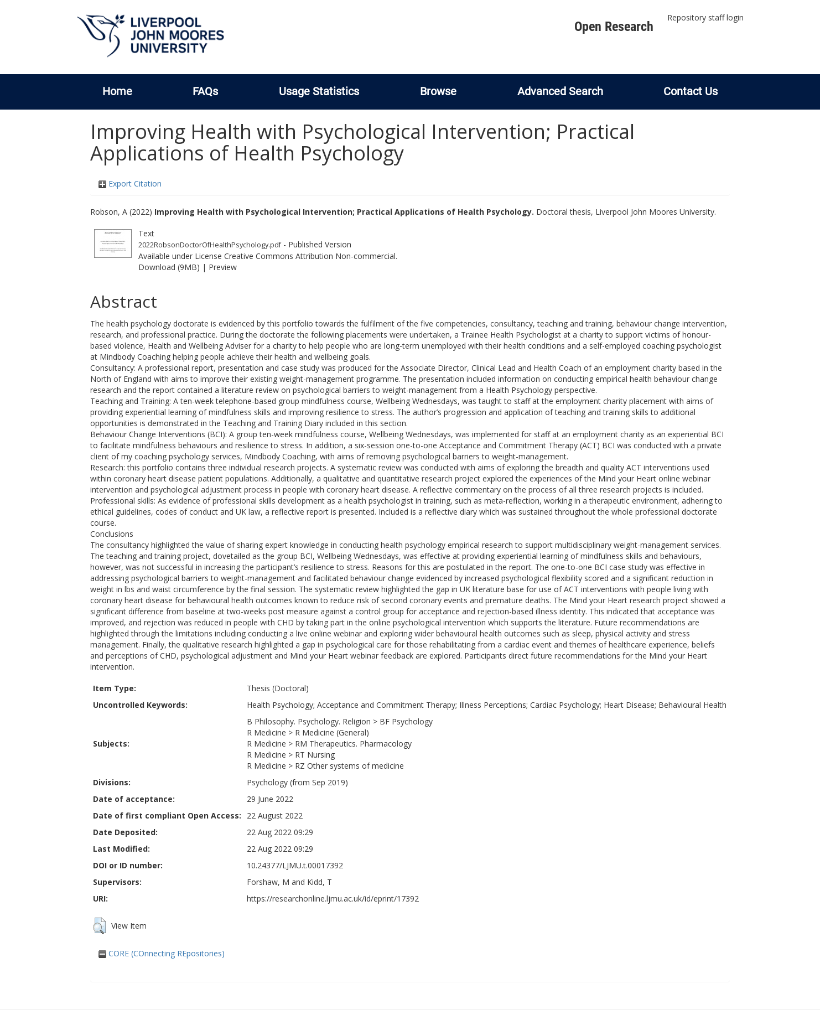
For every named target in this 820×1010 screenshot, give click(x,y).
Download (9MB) (169, 267)
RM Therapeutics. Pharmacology (353, 743)
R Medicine (266, 732)
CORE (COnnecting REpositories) (161, 953)
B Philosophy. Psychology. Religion (309, 721)
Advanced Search (560, 91)
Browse (438, 91)
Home (117, 91)
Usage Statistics (319, 91)
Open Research (613, 26)
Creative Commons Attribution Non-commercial (310, 256)
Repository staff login (705, 17)
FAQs (205, 91)
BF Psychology (406, 721)
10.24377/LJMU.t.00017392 (295, 865)
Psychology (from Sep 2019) (297, 782)
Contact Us (690, 91)
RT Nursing (315, 754)
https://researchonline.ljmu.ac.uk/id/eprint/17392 (333, 898)
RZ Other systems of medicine (349, 765)
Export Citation (130, 183)
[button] (99, 926)
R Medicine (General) (332, 732)
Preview (223, 267)
